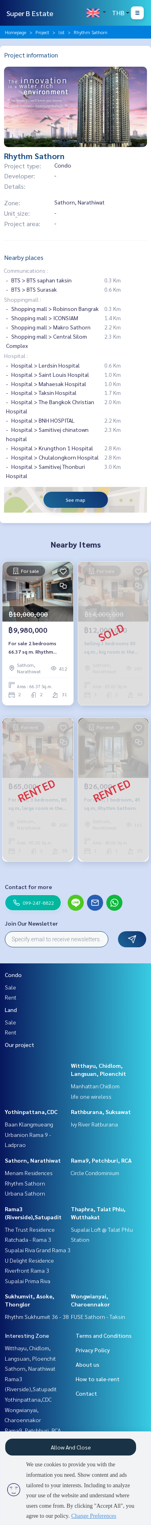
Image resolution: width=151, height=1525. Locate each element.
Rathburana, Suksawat (101, 1111)
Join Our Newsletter (31, 923)
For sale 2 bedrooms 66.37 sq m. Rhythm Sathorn (32, 647)
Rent (11, 997)
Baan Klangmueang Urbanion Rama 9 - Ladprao (29, 1134)
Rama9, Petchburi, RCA (101, 1160)
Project (42, 32)
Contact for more (28, 886)
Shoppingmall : (22, 299)
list (61, 32)
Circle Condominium (95, 1172)
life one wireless (91, 1096)
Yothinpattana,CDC (31, 1111)
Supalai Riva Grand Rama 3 (37, 1249)
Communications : (26, 270)
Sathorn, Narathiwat (33, 1160)
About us (87, 1364)
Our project (19, 1044)
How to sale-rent (98, 1378)
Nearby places (23, 257)
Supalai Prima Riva (27, 1280)
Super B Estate (29, 13)
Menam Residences (29, 1172)
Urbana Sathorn (25, 1193)
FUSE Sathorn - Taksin (98, 1316)
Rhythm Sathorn (25, 1183)
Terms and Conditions (104, 1335)
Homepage (15, 32)
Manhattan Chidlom (95, 1086)
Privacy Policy (93, 1349)
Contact (86, 1393)
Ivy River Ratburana (94, 1124)
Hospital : (16, 355)
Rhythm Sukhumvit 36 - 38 (37, 1316)
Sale (10, 987)
